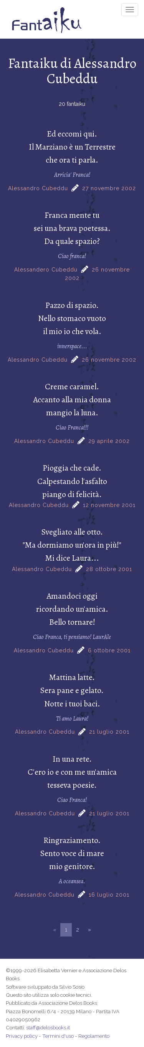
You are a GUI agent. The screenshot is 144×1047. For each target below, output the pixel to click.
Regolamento (93, 1036)
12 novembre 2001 (109, 505)
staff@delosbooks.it (48, 1027)
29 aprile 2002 (109, 441)
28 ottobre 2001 (109, 569)
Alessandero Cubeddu (46, 270)
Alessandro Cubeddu (38, 188)
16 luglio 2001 (109, 895)
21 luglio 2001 (109, 732)
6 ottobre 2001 (109, 650)
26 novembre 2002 (109, 360)
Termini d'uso (58, 1036)
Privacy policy (22, 1036)
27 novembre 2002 (109, 188)
